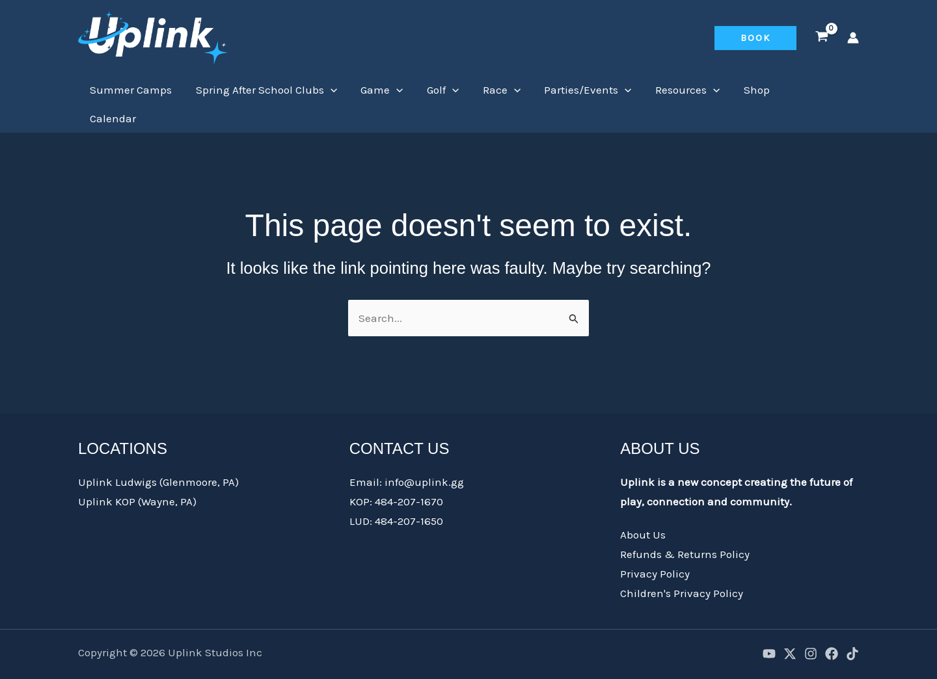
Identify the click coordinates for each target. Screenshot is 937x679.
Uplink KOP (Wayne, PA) (137, 472)
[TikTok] (852, 625)
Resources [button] (677, 89)
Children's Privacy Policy (681, 564)
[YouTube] (769, 625)
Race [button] (494, 89)
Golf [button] (437, 89)
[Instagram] (810, 625)
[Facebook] (831, 625)
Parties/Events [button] (579, 89)
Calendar (803, 89)
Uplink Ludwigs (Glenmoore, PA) (158, 453)
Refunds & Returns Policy (685, 525)
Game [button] (378, 89)
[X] (789, 625)
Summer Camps (130, 89)
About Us (643, 506)
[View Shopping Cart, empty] (821, 37)
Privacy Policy (655, 545)
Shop (744, 89)
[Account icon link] (853, 38)
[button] (755, 38)
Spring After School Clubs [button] (263, 89)
